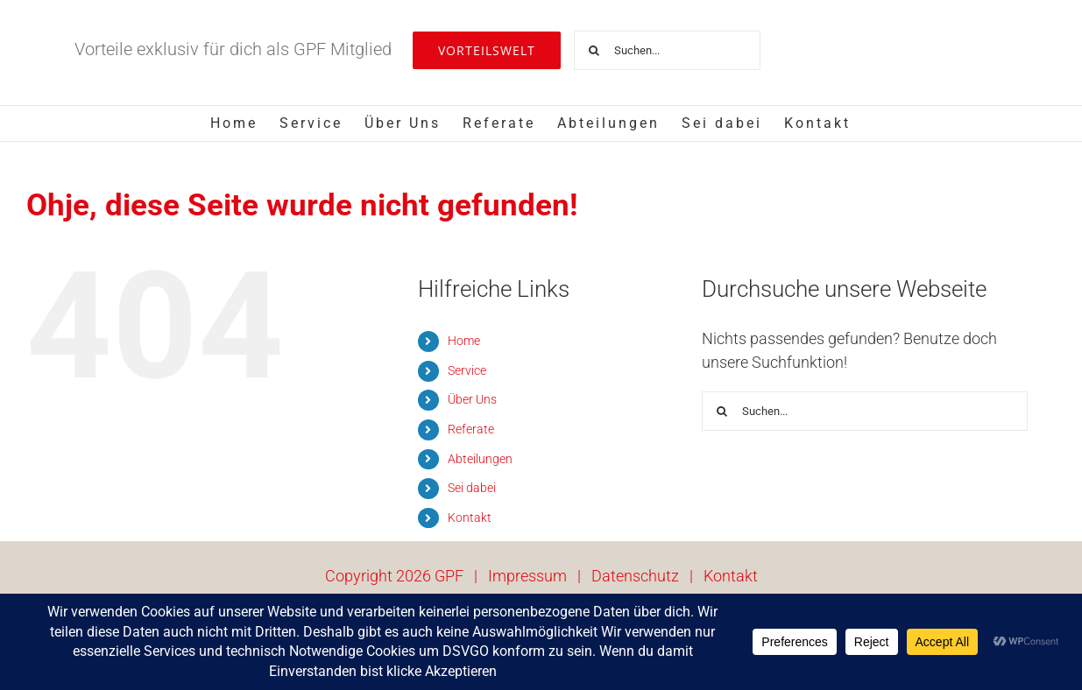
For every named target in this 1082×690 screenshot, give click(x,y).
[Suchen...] (667, 50)
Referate (471, 429)
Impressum (527, 576)
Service (467, 370)
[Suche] (593, 50)
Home (464, 341)
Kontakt (469, 517)
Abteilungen (480, 459)
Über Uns (472, 399)
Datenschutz (635, 576)
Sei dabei (472, 488)
